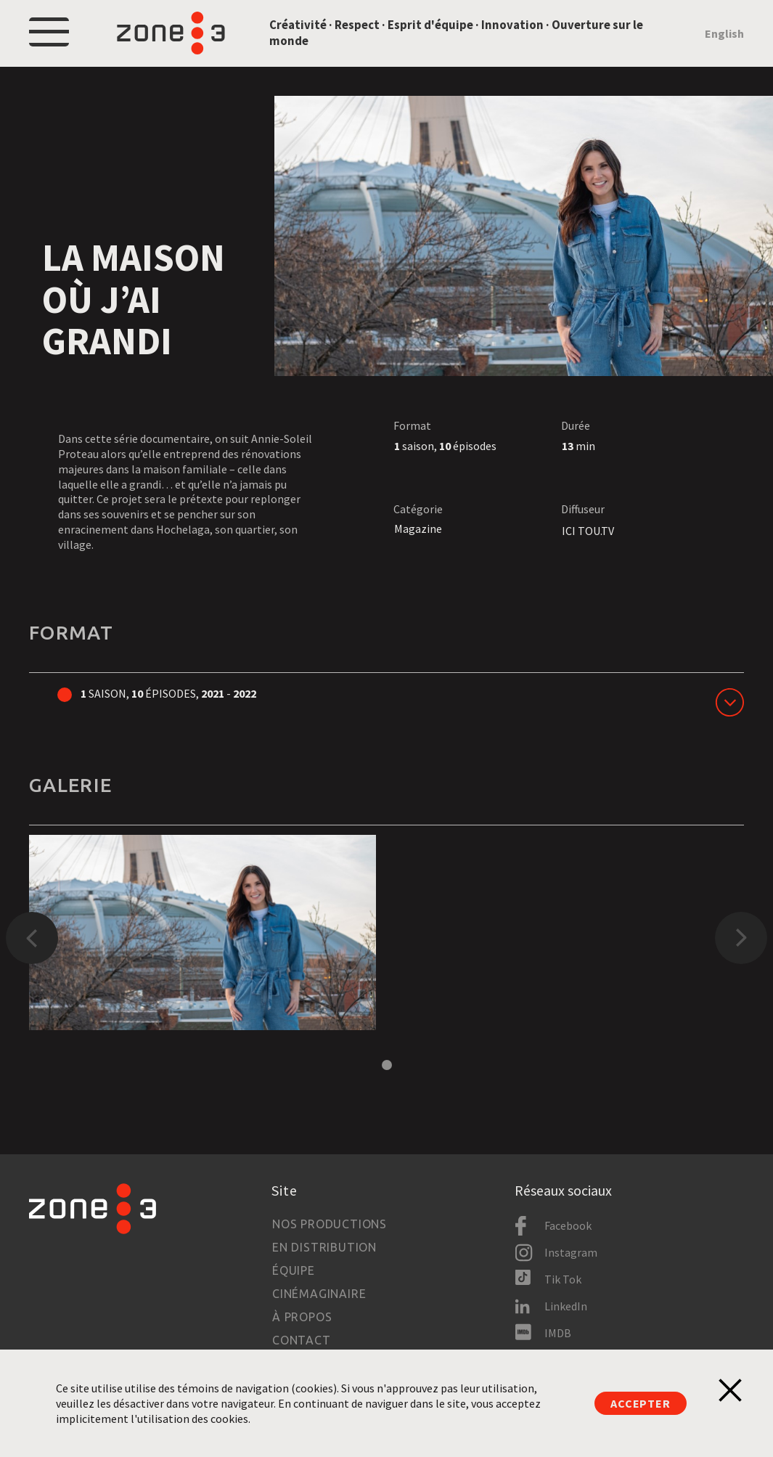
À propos (302, 1316)
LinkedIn (565, 1306)
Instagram (570, 1252)
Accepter (640, 1403)
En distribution (324, 1247)
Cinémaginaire (319, 1293)
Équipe (293, 1270)
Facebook (568, 1225)
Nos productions (329, 1224)
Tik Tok (562, 1279)
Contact (301, 1340)
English (724, 33)
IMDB (557, 1333)
